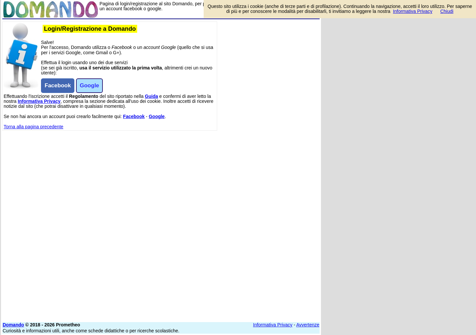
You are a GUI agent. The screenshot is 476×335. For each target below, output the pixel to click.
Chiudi (447, 11)
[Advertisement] (270, 120)
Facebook (133, 116)
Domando (13, 324)
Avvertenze (307, 324)
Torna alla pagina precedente (33, 126)
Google (157, 116)
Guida (151, 96)
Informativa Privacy (39, 101)
